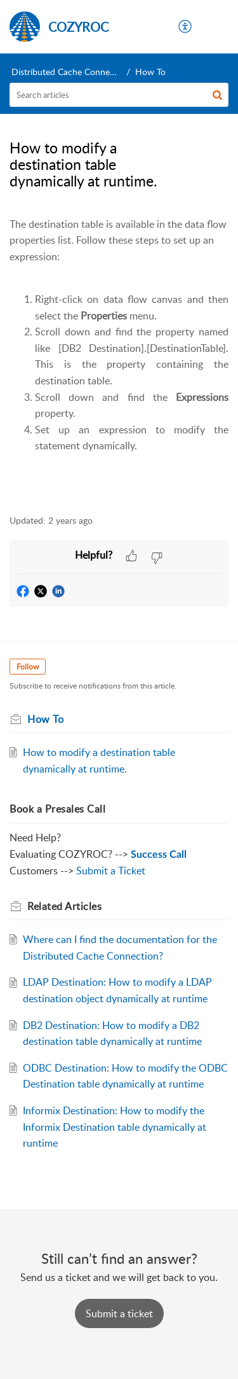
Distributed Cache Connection (70, 72)
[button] (185, 26)
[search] (119, 95)
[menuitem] (185, 26)
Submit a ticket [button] (119, 1313)
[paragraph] (119, 358)
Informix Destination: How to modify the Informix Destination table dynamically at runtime (114, 1126)
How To (150, 72)
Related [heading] (64, 906)
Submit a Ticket (110, 871)
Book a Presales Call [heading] (57, 809)
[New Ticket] (119, 1313)
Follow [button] (28, 666)
